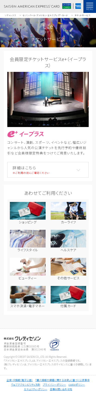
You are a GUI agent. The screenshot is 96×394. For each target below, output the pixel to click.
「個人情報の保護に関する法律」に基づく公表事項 (62, 380)
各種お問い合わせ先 (61, 389)
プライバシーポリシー (54, 384)
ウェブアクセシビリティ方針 (25, 384)
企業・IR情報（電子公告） (20, 380)
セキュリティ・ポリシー (35, 389)
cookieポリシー (77, 384)
